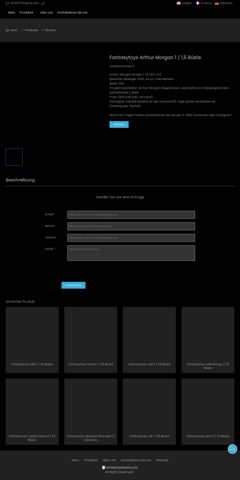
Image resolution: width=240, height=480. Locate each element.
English (187, 3)
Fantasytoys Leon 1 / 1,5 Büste (207, 436)
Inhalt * (50, 249)
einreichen (73, 285)
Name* (50, 226)
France (206, 3)
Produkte (26, 12)
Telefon (50, 237)
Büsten (51, 30)
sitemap (162, 460)
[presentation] (73, 271)
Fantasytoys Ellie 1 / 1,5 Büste (32, 364)
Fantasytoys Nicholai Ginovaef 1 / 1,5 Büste (91, 438)
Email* (49, 214)
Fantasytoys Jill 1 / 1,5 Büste (149, 436)
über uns (46, 12)
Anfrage (119, 124)
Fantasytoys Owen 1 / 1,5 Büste (90, 364)
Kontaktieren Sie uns (72, 12)
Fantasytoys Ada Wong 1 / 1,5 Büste (208, 366)
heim (11, 12)
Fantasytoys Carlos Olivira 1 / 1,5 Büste (32, 438)
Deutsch (226, 3)
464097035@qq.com (24, 3)
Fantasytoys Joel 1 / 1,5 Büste (149, 364)
